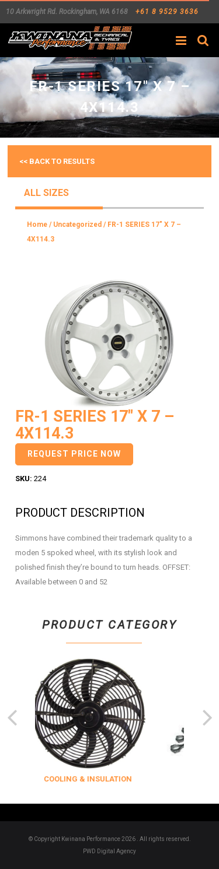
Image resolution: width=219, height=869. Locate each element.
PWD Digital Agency (109, 851)
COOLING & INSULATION (100, 779)
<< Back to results (57, 161)
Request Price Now (74, 453)
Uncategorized (77, 224)
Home (37, 224)
